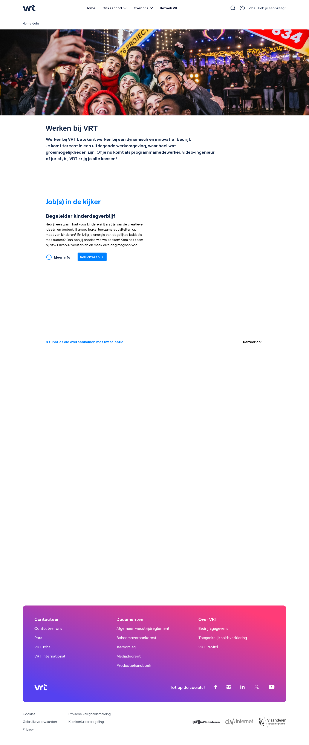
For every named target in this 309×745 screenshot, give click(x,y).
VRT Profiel (208, 646)
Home (90, 8)
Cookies (29, 714)
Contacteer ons (48, 628)
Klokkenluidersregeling (86, 721)
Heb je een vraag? (272, 8)
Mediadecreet (128, 656)
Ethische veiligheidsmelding (90, 714)
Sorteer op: (252, 342)
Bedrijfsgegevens (213, 628)
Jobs (251, 8)
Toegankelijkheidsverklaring (222, 637)
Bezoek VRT (169, 8)
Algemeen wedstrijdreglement (143, 628)
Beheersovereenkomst (136, 637)
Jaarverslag (126, 646)
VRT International (49, 656)
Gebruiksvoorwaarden (40, 721)
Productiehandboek (133, 665)
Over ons (141, 8)
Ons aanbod (112, 8)
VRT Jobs (42, 646)
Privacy (28, 729)
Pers (38, 637)
